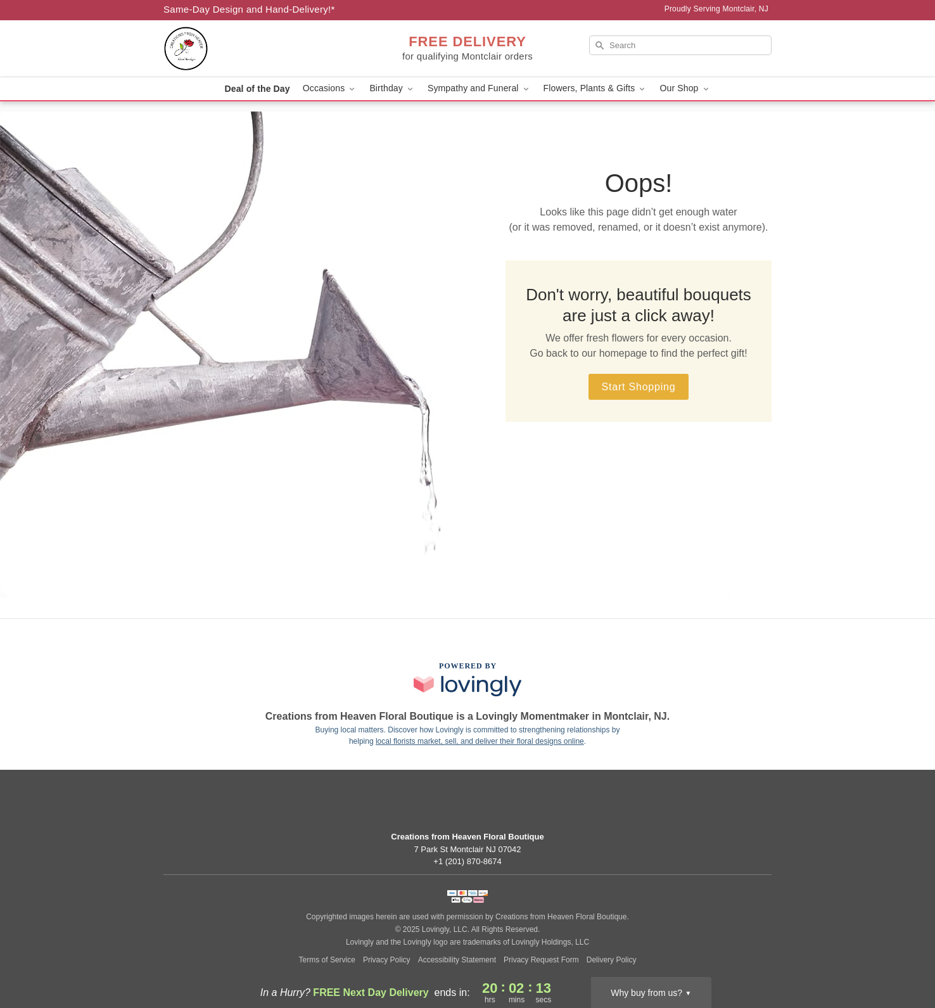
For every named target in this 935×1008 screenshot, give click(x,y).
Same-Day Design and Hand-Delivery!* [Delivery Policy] (249, 9)
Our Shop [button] (684, 88)
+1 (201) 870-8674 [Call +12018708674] (467, 861)
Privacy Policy (386, 960)
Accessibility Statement (457, 960)
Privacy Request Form (541, 960)
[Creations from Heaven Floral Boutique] (254, 48)
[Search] (680, 45)
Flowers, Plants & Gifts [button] (595, 88)
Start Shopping (638, 386)
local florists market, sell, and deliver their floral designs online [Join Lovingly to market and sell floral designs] (480, 741)
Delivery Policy (612, 960)
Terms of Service (327, 960)
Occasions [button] (330, 88)
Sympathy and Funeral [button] (479, 88)
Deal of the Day (256, 89)
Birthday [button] (392, 88)
